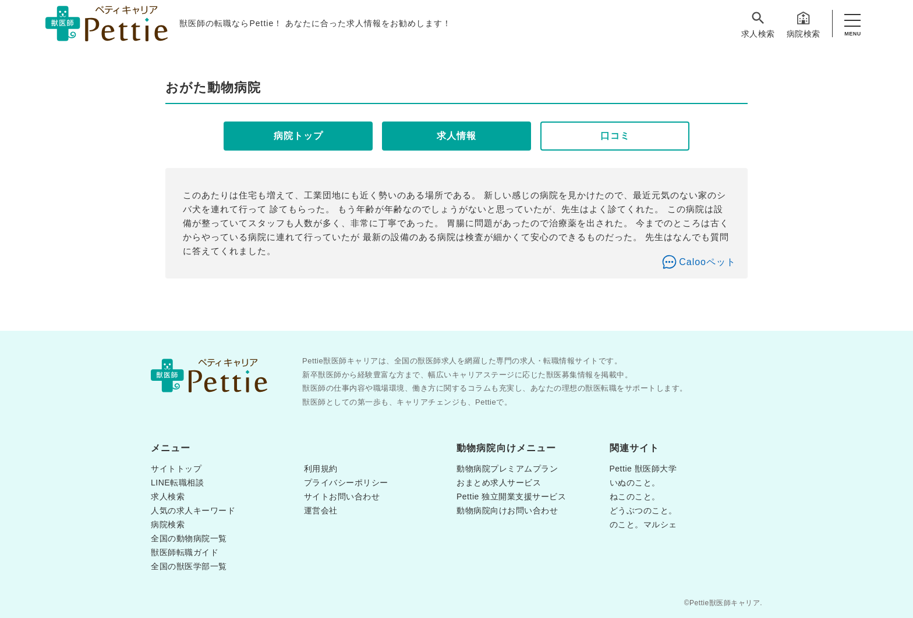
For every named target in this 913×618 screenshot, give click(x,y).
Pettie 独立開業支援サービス (511, 496)
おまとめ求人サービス (498, 482)
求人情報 (456, 136)
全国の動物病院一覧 (189, 538)
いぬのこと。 (635, 482)
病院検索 (803, 24)
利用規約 (321, 468)
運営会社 (321, 510)
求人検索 (758, 24)
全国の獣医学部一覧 (189, 566)
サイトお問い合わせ (342, 496)
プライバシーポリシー (346, 482)
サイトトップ (176, 468)
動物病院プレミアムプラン (507, 468)
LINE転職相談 (177, 482)
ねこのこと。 (635, 496)
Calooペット (707, 262)
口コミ (615, 136)
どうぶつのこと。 (643, 510)
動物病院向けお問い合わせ (507, 510)
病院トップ (298, 136)
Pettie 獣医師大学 (643, 468)
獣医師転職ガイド (184, 552)
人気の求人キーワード (193, 510)
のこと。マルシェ (643, 524)
